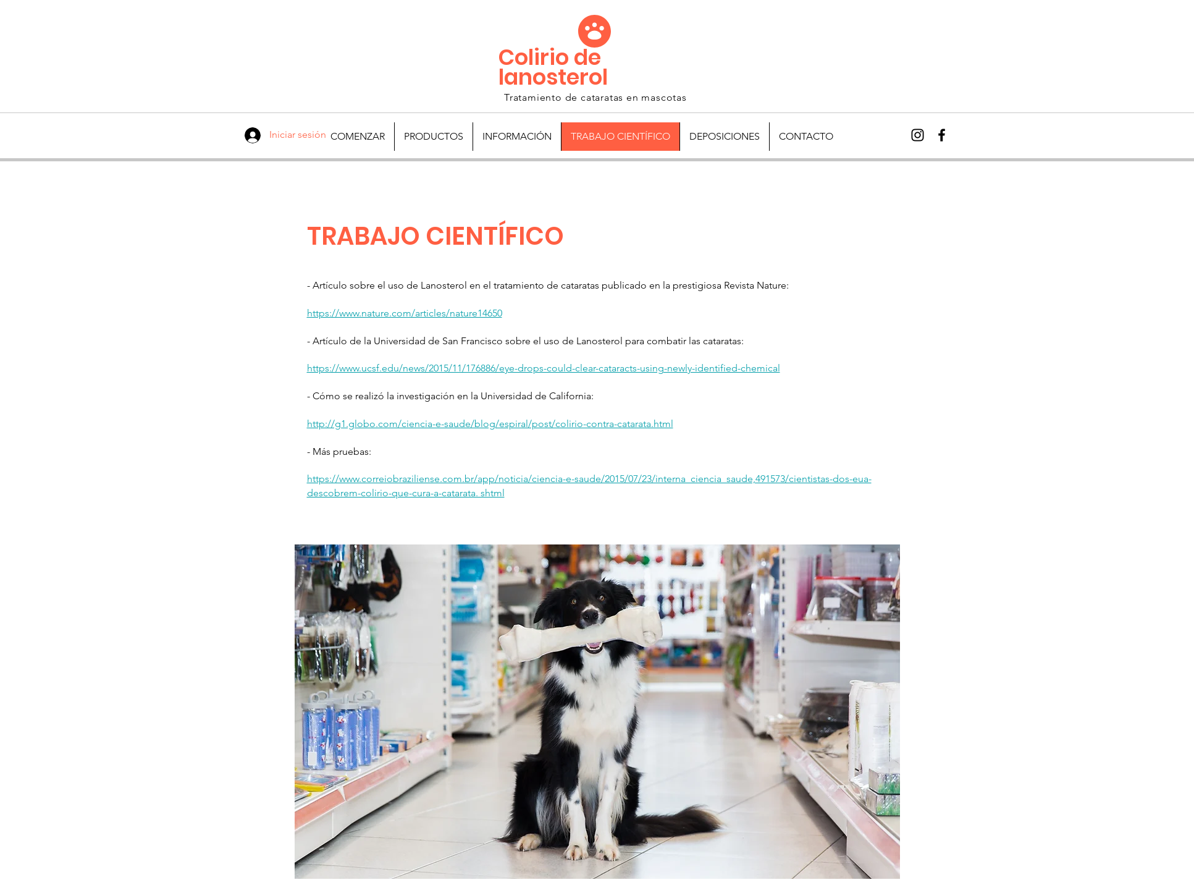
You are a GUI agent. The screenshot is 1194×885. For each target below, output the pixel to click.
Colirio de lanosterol (553, 67)
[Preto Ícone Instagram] (917, 135)
